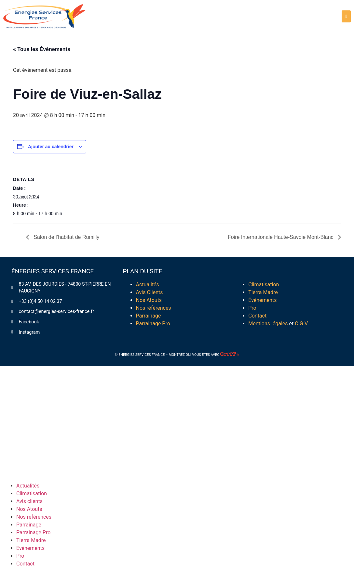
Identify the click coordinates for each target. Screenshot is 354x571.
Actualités (147, 284)
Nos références (153, 308)
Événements (262, 300)
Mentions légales (268, 323)
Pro (252, 308)
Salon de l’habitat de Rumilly (65, 237)
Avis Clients (149, 292)
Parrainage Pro (153, 323)
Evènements (30, 548)
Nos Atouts (149, 300)
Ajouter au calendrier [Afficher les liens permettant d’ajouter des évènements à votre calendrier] (51, 146)
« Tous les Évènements (41, 49)
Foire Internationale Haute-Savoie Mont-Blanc (281, 237)
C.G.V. (301, 323)
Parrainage (148, 316)
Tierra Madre (263, 292)
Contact (257, 316)
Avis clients (29, 501)
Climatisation (263, 284)
